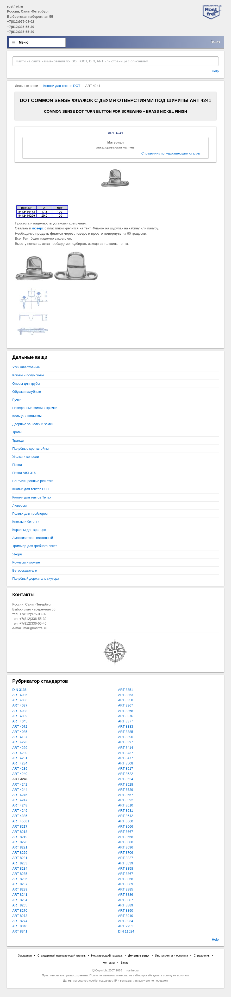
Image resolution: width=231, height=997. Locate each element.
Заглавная (25, 955)
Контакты (109, 962)
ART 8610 (125, 805)
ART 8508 (125, 763)
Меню (23, 42)
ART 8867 (125, 874)
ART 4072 (19, 726)
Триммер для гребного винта (34, 546)
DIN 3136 (19, 690)
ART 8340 (19, 926)
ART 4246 (19, 795)
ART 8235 (19, 874)
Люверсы (19, 505)
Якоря (17, 554)
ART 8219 (19, 837)
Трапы (17, 432)
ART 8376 (125, 716)
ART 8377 (125, 721)
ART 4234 (19, 763)
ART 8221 (19, 847)
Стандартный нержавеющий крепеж (61, 955)
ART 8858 (125, 868)
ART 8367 (125, 705)
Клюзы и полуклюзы (28, 375)
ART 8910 (125, 916)
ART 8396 (125, 737)
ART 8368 (125, 711)
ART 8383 (125, 726)
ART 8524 (125, 779)
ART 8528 (125, 784)
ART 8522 (125, 774)
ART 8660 (125, 821)
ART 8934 (125, 921)
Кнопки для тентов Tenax (31, 497)
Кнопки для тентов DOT (61, 86)
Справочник (202, 955)
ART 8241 (19, 895)
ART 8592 (125, 800)
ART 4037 (19, 705)
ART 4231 (19, 758)
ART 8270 (19, 910)
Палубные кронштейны (30, 448)
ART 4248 (19, 805)
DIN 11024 (126, 931)
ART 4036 (19, 700)
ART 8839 (125, 863)
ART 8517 (125, 768)
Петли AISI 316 (24, 473)
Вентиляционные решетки (32, 481)
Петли (17, 465)
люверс (38, 228)
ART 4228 (19, 742)
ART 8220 (19, 842)
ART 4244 (19, 790)
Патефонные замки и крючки (34, 408)
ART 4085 (19, 732)
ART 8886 (125, 895)
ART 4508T (20, 821)
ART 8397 (125, 742)
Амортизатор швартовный (32, 538)
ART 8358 (125, 700)
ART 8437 (125, 753)
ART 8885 (125, 889)
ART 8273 (19, 916)
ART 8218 (19, 832)
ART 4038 (19, 711)
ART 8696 (125, 847)
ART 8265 (19, 905)
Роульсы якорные (26, 562)
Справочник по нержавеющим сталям (171, 153)
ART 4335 (19, 816)
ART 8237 (19, 884)
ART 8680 (125, 842)
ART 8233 (19, 863)
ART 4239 (19, 768)
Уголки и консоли (25, 457)
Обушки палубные (26, 392)
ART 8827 (125, 858)
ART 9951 (125, 926)
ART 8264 (19, 900)
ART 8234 (19, 868)
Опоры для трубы (26, 383)
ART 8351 (125, 690)
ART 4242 (19, 784)
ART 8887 (125, 900)
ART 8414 (125, 748)
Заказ (215, 42)
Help (215, 71)
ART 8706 (125, 852)
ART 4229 (19, 748)
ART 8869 (125, 884)
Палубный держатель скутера (35, 578)
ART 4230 (19, 753)
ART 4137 (19, 737)
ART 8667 (125, 832)
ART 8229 (19, 852)
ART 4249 (19, 810)
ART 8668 (125, 837)
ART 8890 (125, 910)
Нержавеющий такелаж (106, 955)
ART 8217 (19, 826)
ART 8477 (125, 758)
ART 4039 (19, 716)
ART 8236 (19, 879)
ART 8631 (125, 810)
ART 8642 (125, 816)
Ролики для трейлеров (30, 513)
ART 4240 (19, 774)
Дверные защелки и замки (32, 424)
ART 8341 (19, 931)
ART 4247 (19, 800)
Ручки (16, 400)
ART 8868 (125, 879)
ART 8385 (125, 732)
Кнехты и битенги (25, 522)
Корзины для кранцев (29, 530)
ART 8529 (125, 790)
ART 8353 (125, 695)
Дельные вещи (138, 955)
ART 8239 (19, 889)
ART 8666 (125, 826)
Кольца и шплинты (26, 416)
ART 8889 (125, 905)
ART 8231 (19, 858)
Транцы (18, 440)
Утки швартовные (26, 367)
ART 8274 (19, 921)
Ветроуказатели (24, 570)
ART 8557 (125, 795)
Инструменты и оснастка (171, 955)
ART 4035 (19, 695)
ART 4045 (19, 721)
